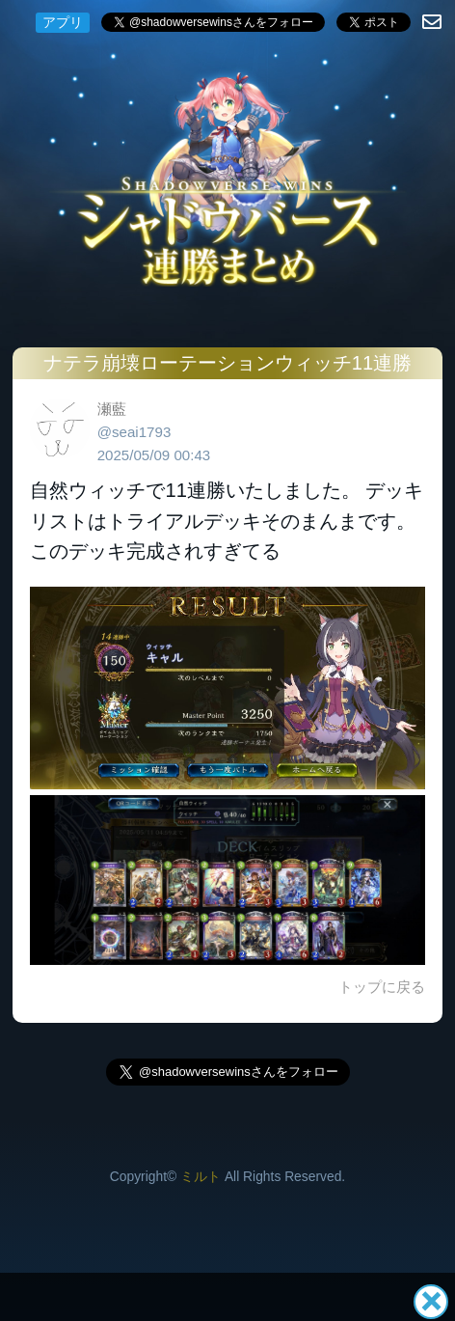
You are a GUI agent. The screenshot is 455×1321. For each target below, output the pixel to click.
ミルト (200, 1176)
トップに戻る (381, 986)
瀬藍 (111, 408)
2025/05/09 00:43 (154, 455)
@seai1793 (134, 432)
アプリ (62, 22)
